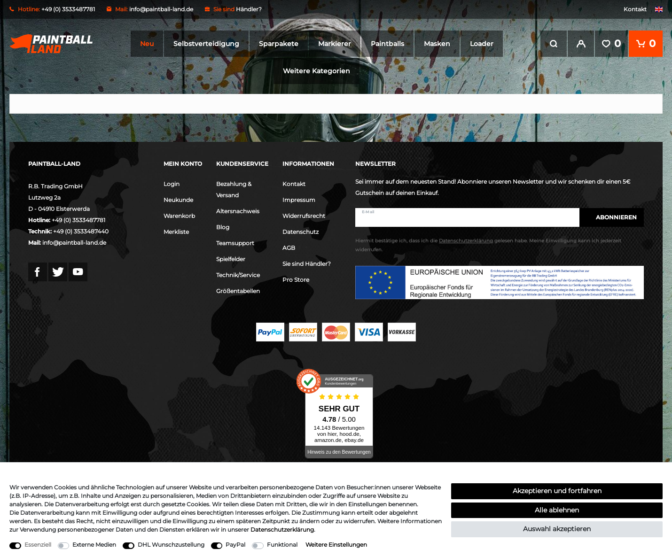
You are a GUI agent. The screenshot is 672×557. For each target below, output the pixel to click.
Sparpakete (278, 43)
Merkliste (176, 231)
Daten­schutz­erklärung (282, 529)
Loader (481, 43)
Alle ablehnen (557, 510)
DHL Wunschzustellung (171, 544)
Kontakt (635, 9)
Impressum (298, 199)
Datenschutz (300, 231)
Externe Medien (94, 544)
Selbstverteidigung (206, 43)
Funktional (282, 544)
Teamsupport (235, 243)
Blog (222, 227)
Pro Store (295, 279)
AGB (288, 247)
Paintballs (387, 43)
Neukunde (178, 199)
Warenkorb (179, 215)
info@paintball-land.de (161, 9)
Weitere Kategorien (316, 71)
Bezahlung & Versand (233, 189)
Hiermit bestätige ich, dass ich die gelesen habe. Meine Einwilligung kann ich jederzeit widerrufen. (488, 245)
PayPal (235, 544)
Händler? (249, 9)
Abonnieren (611, 217)
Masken (437, 43)
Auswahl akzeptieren (557, 529)
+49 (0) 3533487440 (81, 231)
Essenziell (37, 544)
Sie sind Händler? (306, 263)
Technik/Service (238, 274)
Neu (147, 43)
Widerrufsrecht (303, 215)
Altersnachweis (237, 211)
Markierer (334, 43)
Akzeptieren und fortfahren (557, 491)
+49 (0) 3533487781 (78, 220)
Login (172, 183)
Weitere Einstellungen (336, 544)
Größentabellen (238, 290)
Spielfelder (230, 259)
